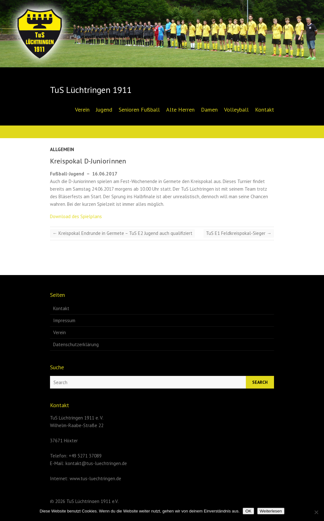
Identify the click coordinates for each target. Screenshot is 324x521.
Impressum (64, 320)
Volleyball (236, 109)
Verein (82, 109)
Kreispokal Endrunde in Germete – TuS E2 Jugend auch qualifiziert (122, 233)
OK (248, 511)
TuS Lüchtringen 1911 (91, 89)
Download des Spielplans (76, 216)
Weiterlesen (271, 511)
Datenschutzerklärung (76, 344)
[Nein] (316, 512)
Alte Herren (180, 109)
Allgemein (62, 149)
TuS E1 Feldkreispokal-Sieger (238, 233)
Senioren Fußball (139, 109)
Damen (209, 109)
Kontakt (264, 109)
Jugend (104, 109)
